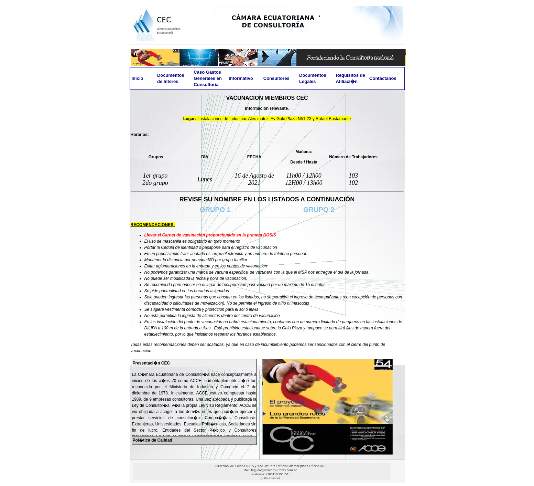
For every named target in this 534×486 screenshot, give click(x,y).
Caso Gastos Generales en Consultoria (208, 78)
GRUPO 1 (218, 209)
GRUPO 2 (318, 209)
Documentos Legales (312, 78)
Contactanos (382, 78)
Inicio (137, 78)
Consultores (276, 78)
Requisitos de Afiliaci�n (350, 78)
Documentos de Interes (170, 78)
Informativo (241, 78)
